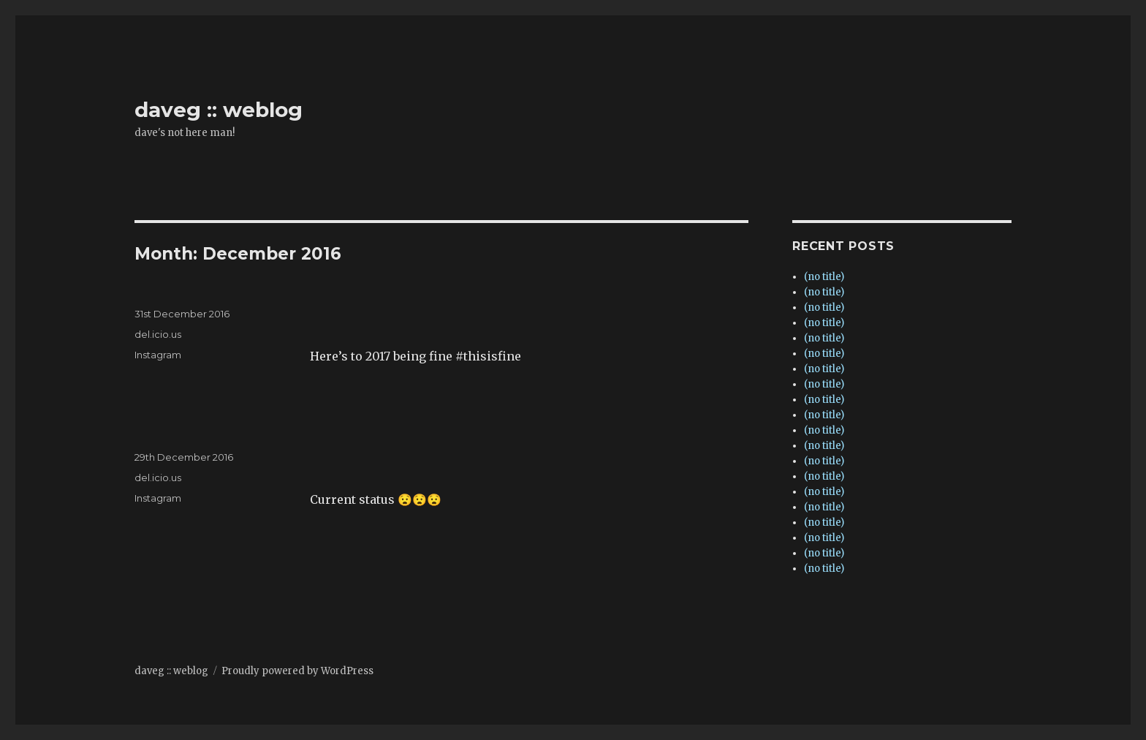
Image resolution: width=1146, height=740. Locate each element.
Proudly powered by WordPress (297, 671)
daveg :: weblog (218, 109)
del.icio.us (157, 334)
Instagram (157, 354)
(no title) (824, 277)
